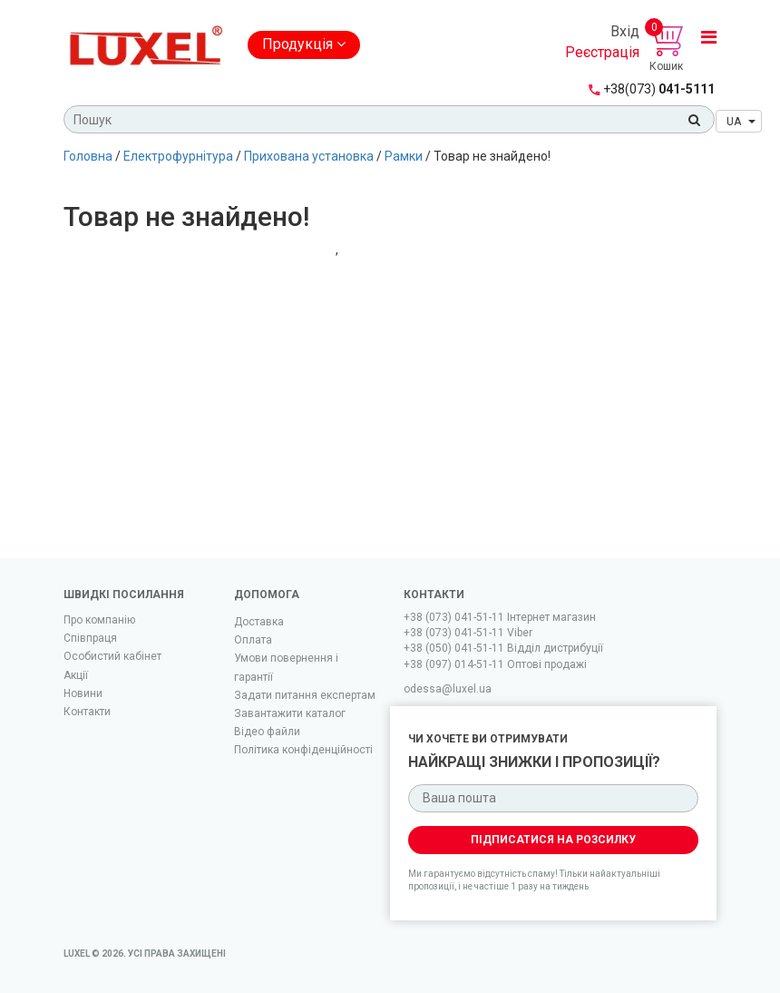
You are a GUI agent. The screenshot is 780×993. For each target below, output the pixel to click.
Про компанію (99, 620)
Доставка (259, 621)
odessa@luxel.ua (448, 689)
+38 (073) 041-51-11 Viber (468, 632)
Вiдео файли (267, 731)
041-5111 (659, 89)
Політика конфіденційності (303, 749)
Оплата (253, 640)
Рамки (404, 156)
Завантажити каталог (290, 713)
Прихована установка (309, 156)
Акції (75, 675)
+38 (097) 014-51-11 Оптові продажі (495, 664)
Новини (82, 693)
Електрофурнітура (178, 156)
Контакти (87, 711)
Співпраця (90, 638)
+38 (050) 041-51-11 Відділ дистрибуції (503, 648)
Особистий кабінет (112, 656)
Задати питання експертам (304, 695)
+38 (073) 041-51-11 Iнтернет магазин (500, 617)
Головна (87, 156)
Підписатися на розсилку (553, 839)
